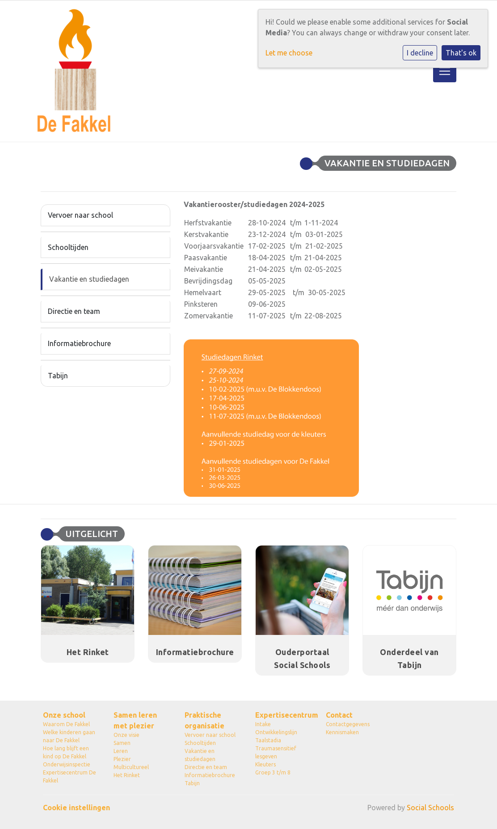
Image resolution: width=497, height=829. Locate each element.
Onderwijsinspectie (66, 764)
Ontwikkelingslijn (276, 732)
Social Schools (430, 808)
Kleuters (265, 764)
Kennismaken (342, 732)
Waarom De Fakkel (66, 724)
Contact (339, 715)
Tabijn (58, 376)
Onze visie (126, 735)
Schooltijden (68, 247)
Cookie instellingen (76, 808)
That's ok (461, 53)
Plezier (122, 759)
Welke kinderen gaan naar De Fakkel (69, 736)
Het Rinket (127, 775)
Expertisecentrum (283, 715)
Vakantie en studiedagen (89, 279)
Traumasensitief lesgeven (275, 752)
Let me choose (288, 53)
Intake (263, 724)
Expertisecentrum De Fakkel (69, 776)
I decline (420, 53)
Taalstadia (268, 740)
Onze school (64, 715)
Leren (121, 751)
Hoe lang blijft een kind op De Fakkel (66, 752)
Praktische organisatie (204, 720)
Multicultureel (131, 767)
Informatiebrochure (79, 343)
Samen (122, 743)
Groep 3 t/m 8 (273, 772)
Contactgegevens (348, 724)
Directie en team (74, 311)
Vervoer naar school (80, 215)
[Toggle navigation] (444, 71)
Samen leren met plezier (135, 720)
